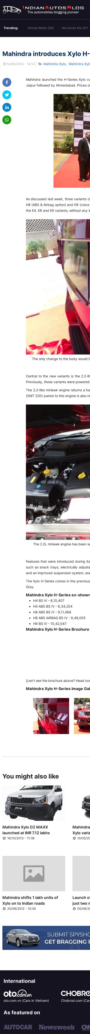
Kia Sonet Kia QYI (75, 28)
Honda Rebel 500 (41, 28)
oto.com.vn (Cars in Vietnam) (26, 1000)
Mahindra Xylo (54, 64)
